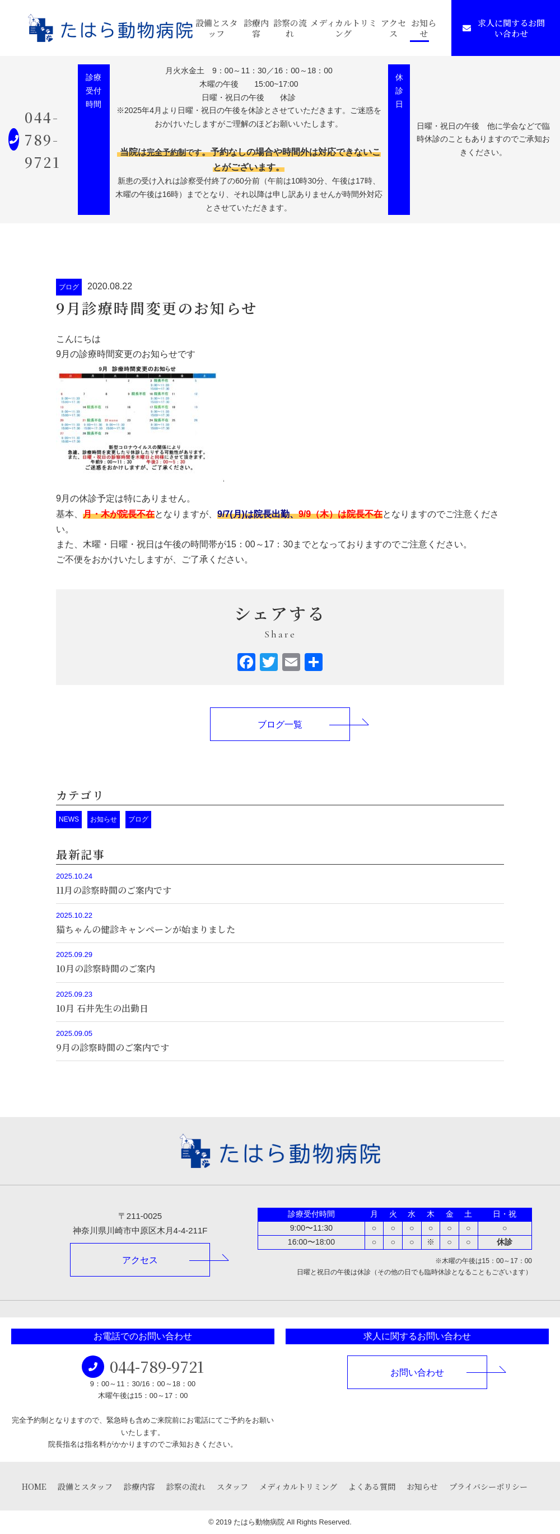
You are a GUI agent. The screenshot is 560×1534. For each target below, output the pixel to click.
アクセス (393, 28)
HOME (34, 1486)
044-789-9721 (42, 139)
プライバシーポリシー (488, 1486)
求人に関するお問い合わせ (504, 28)
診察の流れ (290, 28)
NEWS (69, 819)
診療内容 (256, 28)
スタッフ (232, 1486)
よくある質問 (371, 1486)
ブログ (69, 287)
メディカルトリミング (343, 28)
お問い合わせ (417, 1372)
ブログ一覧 (280, 724)
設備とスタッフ (216, 28)
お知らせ (423, 28)
